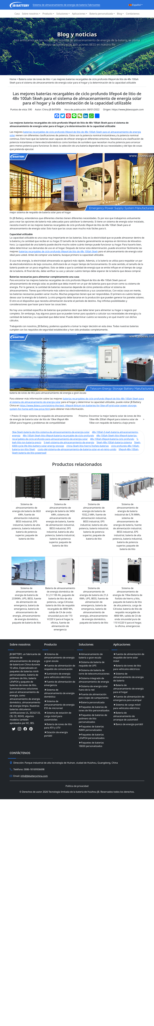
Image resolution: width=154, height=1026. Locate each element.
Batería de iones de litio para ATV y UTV (58, 726)
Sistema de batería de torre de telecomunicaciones (94, 672)
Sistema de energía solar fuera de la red (93, 688)
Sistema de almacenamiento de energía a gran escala (59, 658)
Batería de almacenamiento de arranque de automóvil (125, 716)
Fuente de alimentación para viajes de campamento (94, 696)
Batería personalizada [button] (101, 13)
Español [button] (135, 4)
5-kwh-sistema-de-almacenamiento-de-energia (69, 442)
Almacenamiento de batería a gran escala (91, 656)
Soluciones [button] (62, 13)
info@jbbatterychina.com (34, 776)
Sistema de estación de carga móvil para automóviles (57, 716)
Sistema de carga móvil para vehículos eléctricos (126, 706)
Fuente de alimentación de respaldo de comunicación (59, 667)
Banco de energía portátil (128, 724)
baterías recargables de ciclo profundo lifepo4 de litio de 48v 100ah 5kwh (58, 251)
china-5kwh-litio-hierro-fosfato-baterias (87, 445)
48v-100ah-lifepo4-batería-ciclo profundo (112, 439)
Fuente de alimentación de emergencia (59, 683)
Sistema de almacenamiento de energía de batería (128, 677)
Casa (17, 13)
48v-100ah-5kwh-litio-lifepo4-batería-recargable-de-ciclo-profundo (58, 435)
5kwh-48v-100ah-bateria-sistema (114, 442)
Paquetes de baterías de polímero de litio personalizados (93, 718)
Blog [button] (119, 13)
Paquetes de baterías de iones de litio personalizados (94, 708)
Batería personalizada (91, 702)
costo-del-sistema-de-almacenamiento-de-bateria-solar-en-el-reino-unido (77, 449)
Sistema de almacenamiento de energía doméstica (59, 693)
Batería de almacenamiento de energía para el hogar (128, 689)
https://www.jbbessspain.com (128, 109)
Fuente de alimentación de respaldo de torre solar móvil (128, 658)
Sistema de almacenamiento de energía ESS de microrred (59, 705)
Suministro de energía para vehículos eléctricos (57, 675)
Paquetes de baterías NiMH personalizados (91, 728)
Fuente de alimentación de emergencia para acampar (128, 698)
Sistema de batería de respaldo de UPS (91, 664)
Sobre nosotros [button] (30, 13)
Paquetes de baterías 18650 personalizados (91, 744)
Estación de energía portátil (56, 734)
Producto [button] (47, 13)
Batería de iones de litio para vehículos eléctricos (127, 667)
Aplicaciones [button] (78, 13)
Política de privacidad (77, 786)
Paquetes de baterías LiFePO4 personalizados (91, 736)
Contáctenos (132, 13)
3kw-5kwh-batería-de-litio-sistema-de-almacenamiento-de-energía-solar (51, 432)
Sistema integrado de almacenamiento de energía (94, 680)
